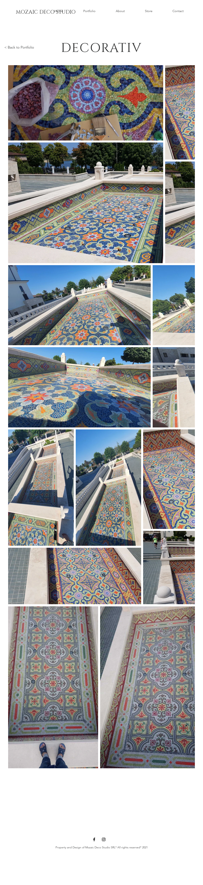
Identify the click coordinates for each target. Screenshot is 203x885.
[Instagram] (103, 839)
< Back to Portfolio (19, 47)
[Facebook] (94, 839)
